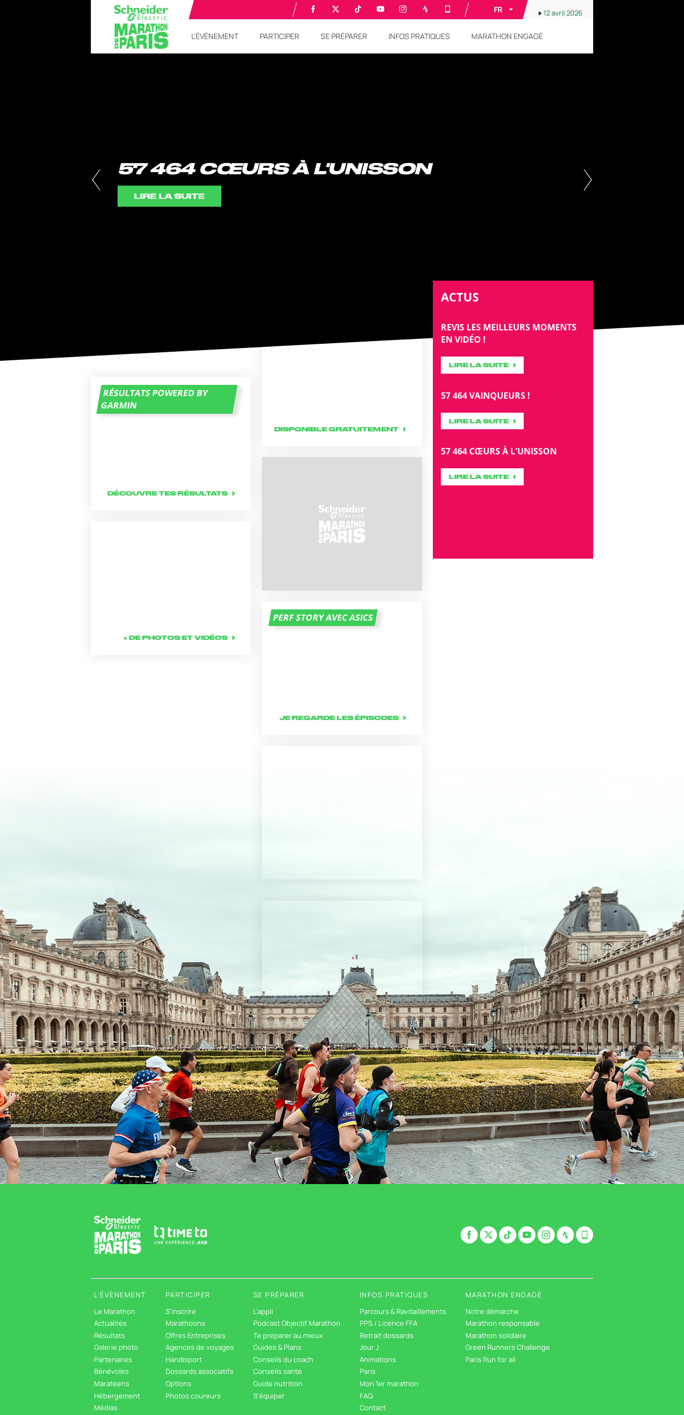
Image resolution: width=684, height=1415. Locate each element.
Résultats (109, 1335)
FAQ (366, 1396)
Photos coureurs (193, 1396)
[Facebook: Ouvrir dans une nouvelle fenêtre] (313, 9)
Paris (368, 1371)
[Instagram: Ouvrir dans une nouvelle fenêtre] (403, 9)
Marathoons (185, 1323)
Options (178, 1383)
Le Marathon (114, 1311)
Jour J (369, 1347)
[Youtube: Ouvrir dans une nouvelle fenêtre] (380, 9)
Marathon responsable (502, 1323)
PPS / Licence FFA (388, 1323)
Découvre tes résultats (167, 493)
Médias (106, 1407)
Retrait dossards (387, 1335)
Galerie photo (116, 1347)
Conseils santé (277, 1371)
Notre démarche (492, 1311)
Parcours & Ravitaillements (403, 1311)
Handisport (184, 1359)
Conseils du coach (283, 1359)
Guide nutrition (277, 1383)
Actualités (110, 1323)
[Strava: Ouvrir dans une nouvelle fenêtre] (425, 9)
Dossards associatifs (200, 1371)
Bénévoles (111, 1371)
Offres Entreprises (196, 1335)
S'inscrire (181, 1311)
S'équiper (269, 1396)
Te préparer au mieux (288, 1335)
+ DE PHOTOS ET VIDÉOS (175, 637)
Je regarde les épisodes (339, 717)
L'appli (263, 1311)
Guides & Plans (277, 1347)
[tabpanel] (342, 180)
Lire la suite (479, 364)
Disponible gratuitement (336, 429)
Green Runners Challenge (507, 1347)
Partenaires (113, 1359)
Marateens (111, 1383)
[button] (496, 10)
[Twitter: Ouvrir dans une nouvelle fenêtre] (336, 9)
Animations (378, 1359)
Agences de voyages (200, 1347)
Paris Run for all (490, 1359)
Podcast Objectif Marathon (296, 1323)
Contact (373, 1407)
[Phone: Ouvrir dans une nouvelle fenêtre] (448, 9)
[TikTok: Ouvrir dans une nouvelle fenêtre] (358, 9)
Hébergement (117, 1396)
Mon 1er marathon (389, 1383)
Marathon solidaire (495, 1335)
